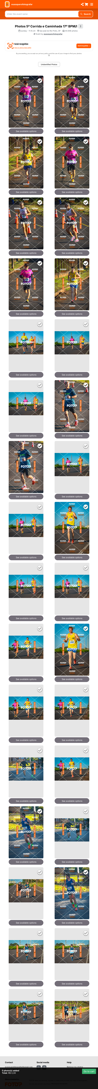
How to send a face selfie (22, 48)
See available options (26, 131)
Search (85, 14)
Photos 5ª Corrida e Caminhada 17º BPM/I (46, 26)
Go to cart (89, 1071)
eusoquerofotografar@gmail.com (19, 1067)
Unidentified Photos (49, 64)
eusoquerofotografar (22, 4)
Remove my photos (75, 1067)
